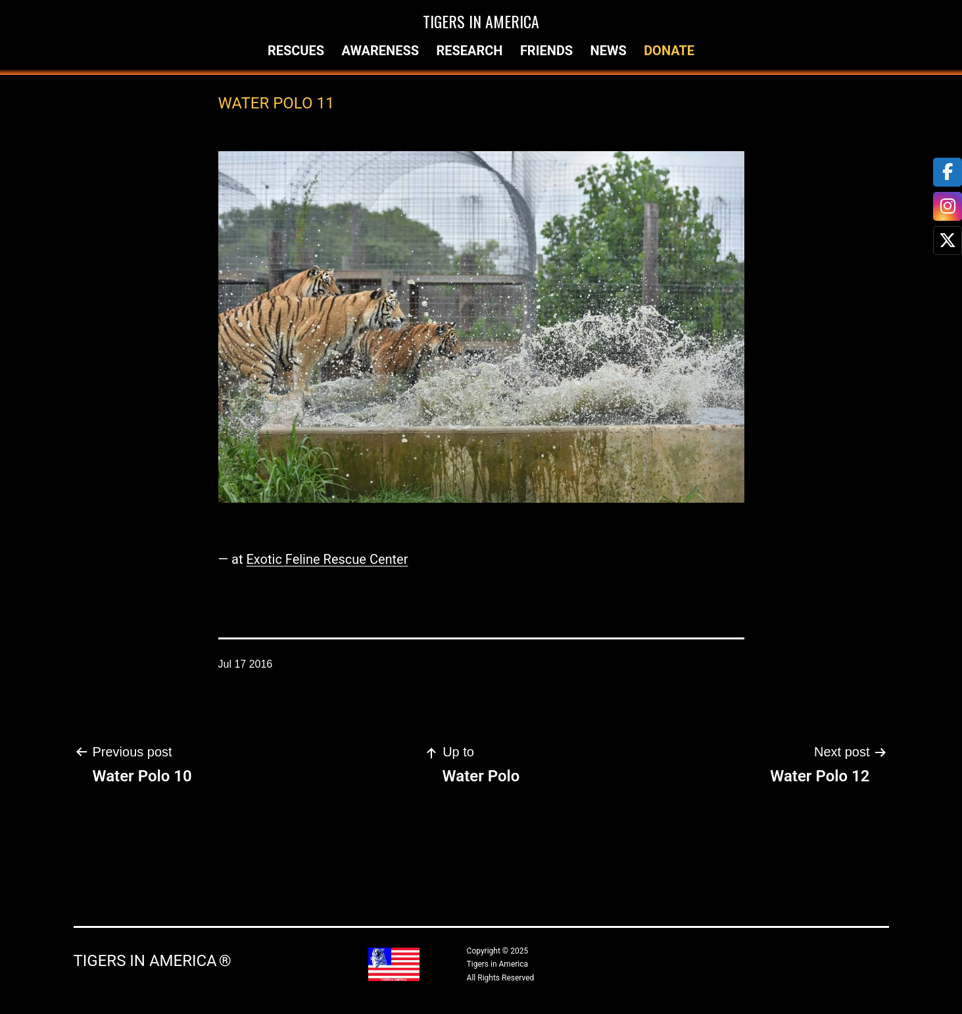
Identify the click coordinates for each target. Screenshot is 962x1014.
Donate (669, 50)
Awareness (380, 50)
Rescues (296, 50)
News (608, 50)
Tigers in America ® (152, 961)
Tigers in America (481, 21)
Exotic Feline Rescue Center (327, 559)
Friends (546, 50)
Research (469, 50)
